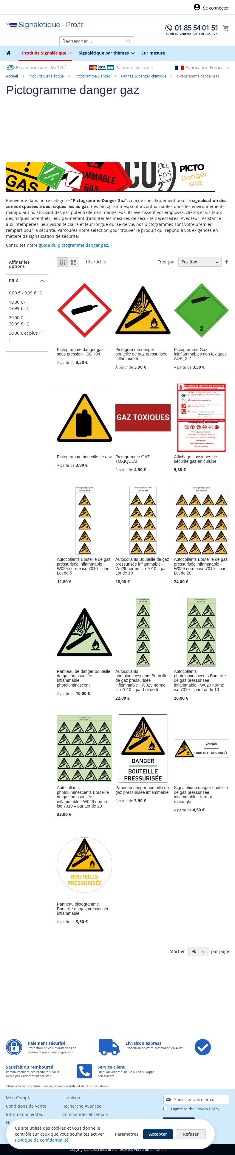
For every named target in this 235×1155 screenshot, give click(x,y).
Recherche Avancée (81, 1106)
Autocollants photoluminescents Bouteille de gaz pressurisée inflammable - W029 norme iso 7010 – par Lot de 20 (83, 796)
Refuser (191, 1134)
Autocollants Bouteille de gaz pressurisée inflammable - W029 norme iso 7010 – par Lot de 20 (201, 566)
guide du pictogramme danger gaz (73, 245)
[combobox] (96, 41)
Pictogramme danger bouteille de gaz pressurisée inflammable (141, 354)
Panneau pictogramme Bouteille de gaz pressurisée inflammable (83, 909)
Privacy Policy (207, 1108)
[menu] (117, 53)
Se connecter (216, 8)
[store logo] (45, 25)
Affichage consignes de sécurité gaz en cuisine (195, 459)
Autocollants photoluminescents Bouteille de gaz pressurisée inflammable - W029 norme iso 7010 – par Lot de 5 (141, 680)
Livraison (71, 1097)
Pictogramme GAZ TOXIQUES (132, 459)
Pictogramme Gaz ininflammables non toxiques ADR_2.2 (200, 354)
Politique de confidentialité (42, 1140)
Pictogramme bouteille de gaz (84, 456)
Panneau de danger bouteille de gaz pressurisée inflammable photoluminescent (83, 678)
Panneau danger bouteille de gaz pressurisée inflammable (142, 789)
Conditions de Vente (26, 1106)
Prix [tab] (13, 280)
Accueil (12, 76)
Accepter (158, 1134)
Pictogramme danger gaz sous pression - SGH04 (80, 351)
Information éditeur (25, 1114)
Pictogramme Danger (93, 76)
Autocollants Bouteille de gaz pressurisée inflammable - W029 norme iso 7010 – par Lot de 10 (142, 566)
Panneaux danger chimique (144, 76)
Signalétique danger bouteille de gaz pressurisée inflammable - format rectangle (201, 794)
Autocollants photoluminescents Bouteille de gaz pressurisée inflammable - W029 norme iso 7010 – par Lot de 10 (200, 680)
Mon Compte (19, 1097)
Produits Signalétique (47, 76)
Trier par (166, 262)
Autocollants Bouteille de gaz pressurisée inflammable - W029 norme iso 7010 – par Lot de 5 (84, 566)
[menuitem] (45, 53)
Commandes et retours (85, 1114)
